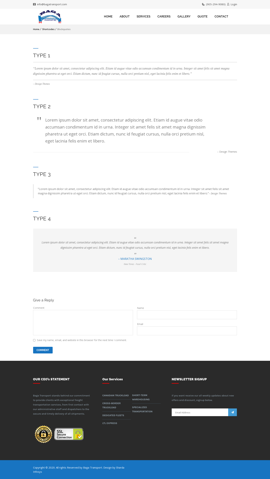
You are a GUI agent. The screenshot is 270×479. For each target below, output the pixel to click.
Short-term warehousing (141, 397)
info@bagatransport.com (51, 4)
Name (140, 308)
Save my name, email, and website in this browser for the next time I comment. (82, 340)
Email (140, 324)
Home (36, 29)
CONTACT (221, 16)
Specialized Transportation (142, 409)
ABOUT (125, 16)
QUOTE (202, 16)
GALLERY (184, 16)
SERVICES (143, 16)
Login (234, 4)
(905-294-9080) (215, 4)
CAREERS (163, 16)
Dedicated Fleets (113, 415)
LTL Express (109, 423)
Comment (38, 307)
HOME (108, 16)
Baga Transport (92, 467)
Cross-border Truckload (111, 405)
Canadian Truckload (115, 395)
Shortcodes (48, 29)
